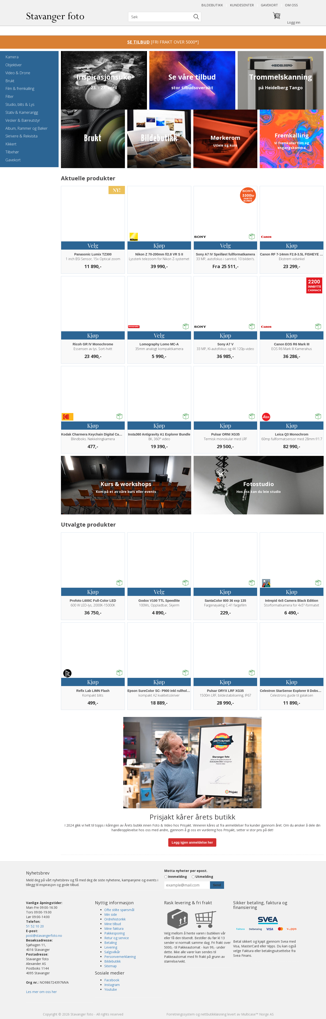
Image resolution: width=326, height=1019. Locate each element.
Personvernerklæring (120, 956)
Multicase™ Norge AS (257, 1014)
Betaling (110, 942)
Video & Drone (17, 72)
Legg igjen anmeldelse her (192, 842)
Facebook (111, 980)
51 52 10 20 (35, 926)
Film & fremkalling (19, 88)
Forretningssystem (180, 1014)
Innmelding (177, 876)
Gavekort (269, 5)
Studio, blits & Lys (19, 104)
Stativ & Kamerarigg (21, 112)
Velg (93, 245)
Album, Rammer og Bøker (26, 128)
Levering (110, 947)
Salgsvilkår (112, 952)
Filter (9, 96)
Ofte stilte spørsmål (119, 910)
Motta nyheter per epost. (185, 870)
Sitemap (110, 966)
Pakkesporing (114, 933)
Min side (110, 914)
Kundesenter (242, 5)
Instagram (112, 984)
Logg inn (293, 22)
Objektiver (13, 64)
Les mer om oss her (41, 991)
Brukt (9, 80)
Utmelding (204, 876)
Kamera (12, 56)
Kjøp (159, 245)
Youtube (110, 989)
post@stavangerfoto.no (44, 935)
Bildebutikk (212, 5)
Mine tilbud (112, 924)
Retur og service (116, 938)
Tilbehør (12, 152)
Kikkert (10, 144)
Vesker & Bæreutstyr (22, 120)
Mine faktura (114, 928)
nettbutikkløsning (213, 1014)
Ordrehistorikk (115, 919)
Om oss (291, 5)
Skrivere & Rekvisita (21, 136)
